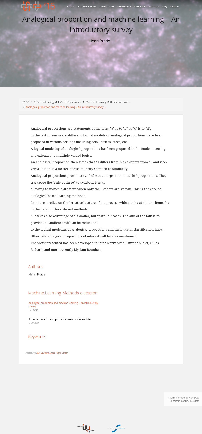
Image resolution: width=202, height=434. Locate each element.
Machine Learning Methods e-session (108, 102)
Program (124, 6)
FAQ (164, 6)
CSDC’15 (27, 102)
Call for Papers (87, 6)
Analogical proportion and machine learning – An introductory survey (66, 107)
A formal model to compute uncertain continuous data (183, 399)
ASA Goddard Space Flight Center (52, 352)
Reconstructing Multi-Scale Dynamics (59, 102)
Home (70, 6)
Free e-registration (146, 6)
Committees (107, 6)
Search (174, 6)
